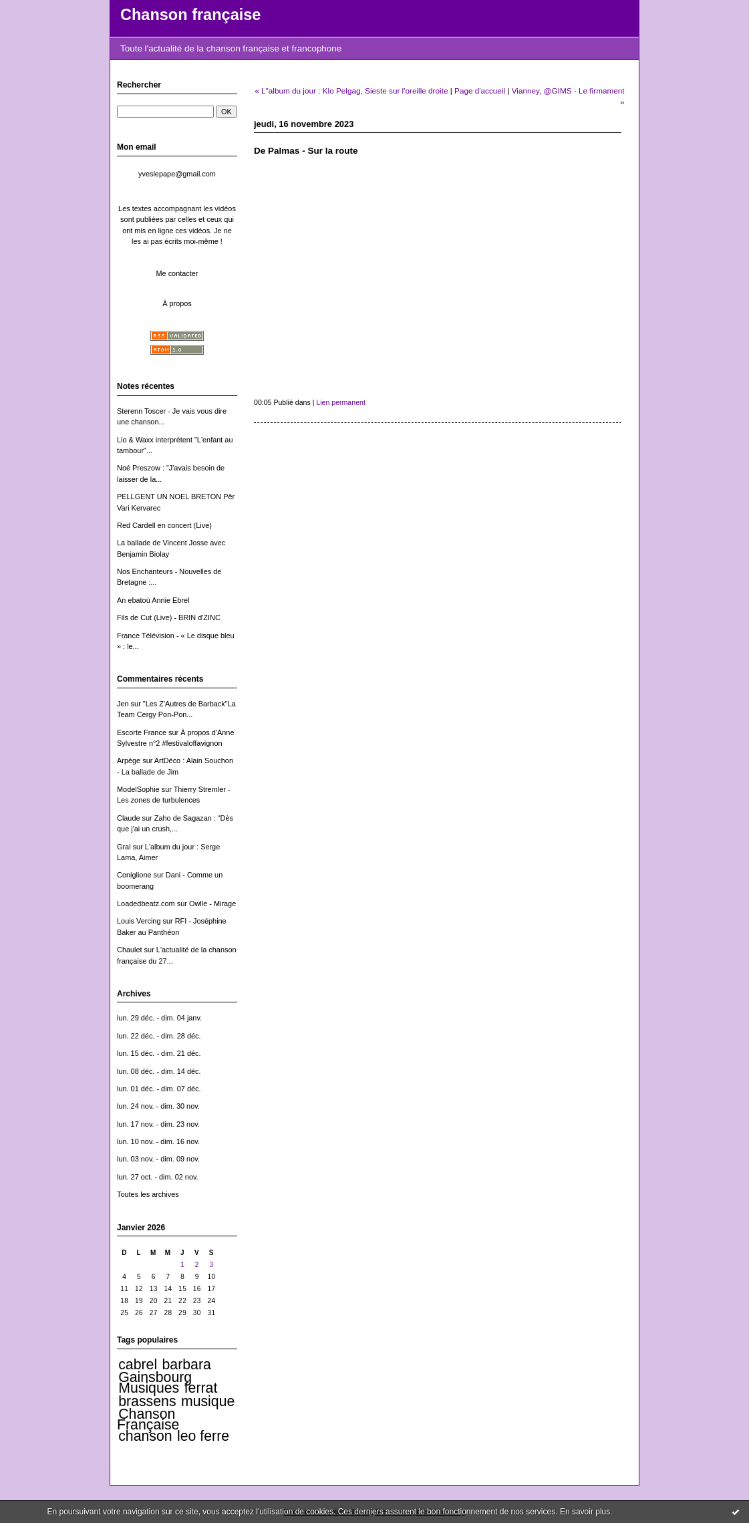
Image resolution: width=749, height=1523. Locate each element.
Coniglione (134, 875)
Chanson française (190, 14)
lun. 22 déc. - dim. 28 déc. (159, 1036)
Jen (123, 704)
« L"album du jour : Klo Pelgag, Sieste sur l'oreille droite (351, 90)
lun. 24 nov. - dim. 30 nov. (158, 1106)
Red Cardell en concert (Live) (164, 525)
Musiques (148, 1388)
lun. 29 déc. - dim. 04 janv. (159, 1018)
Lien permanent (340, 402)
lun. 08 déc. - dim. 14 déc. (159, 1071)
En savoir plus (585, 1511)
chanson (145, 1436)
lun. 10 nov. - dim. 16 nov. (158, 1141)
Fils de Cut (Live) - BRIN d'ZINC (168, 617)
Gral (124, 847)
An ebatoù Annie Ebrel (153, 600)
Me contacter (177, 273)
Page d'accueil (479, 90)
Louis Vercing (138, 921)
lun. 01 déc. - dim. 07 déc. (159, 1089)
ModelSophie (138, 789)
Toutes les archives (148, 1194)
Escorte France (141, 732)
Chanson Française (148, 1419)
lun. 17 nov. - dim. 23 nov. (158, 1124)
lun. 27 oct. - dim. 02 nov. (157, 1177)
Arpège (128, 760)
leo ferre (203, 1436)
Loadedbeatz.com (146, 903)
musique (208, 1401)
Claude (128, 818)
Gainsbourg (155, 1377)
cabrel (137, 1365)
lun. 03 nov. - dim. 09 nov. (158, 1159)
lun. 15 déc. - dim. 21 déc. (159, 1053)
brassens (147, 1401)
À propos (177, 303)
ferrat (201, 1388)
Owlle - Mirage (212, 903)
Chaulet (129, 950)
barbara (186, 1365)
